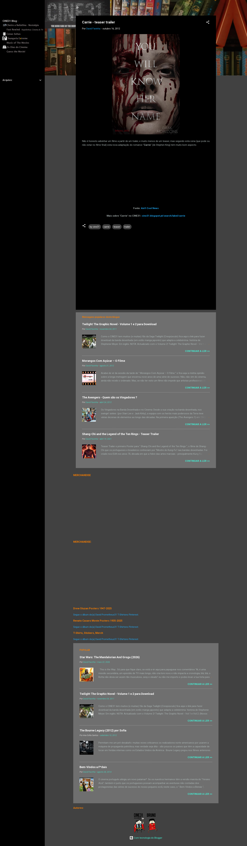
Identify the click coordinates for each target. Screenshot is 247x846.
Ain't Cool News (150, 208)
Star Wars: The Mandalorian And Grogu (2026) (110, 657)
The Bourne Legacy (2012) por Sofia (103, 730)
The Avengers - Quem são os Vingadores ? (109, 397)
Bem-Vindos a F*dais (93, 767)
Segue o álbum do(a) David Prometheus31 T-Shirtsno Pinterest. (106, 614)
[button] (208, 22)
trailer (127, 226)
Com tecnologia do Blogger (145, 837)
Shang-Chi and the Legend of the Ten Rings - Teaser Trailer (120, 434)
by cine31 (95, 226)
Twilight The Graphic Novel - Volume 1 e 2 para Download (119, 324)
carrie (106, 226)
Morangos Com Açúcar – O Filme (103, 360)
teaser (117, 226)
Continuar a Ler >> (197, 351)
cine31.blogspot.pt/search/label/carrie (163, 215)
